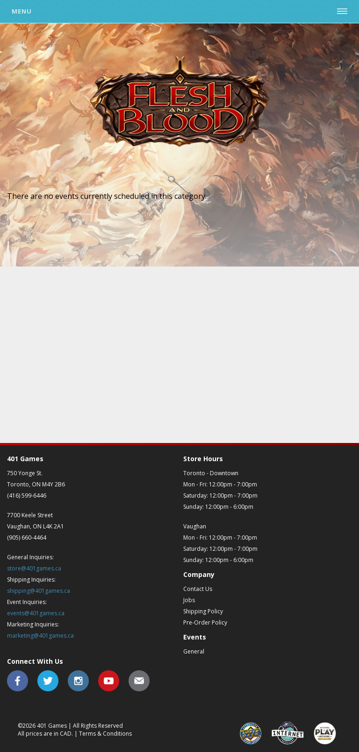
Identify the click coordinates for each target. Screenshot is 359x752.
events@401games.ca (36, 613)
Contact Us (197, 589)
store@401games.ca (34, 568)
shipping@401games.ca (38, 591)
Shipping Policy (203, 611)
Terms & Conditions (105, 734)
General (193, 651)
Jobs (189, 600)
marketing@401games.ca (40, 636)
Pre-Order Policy (205, 622)
